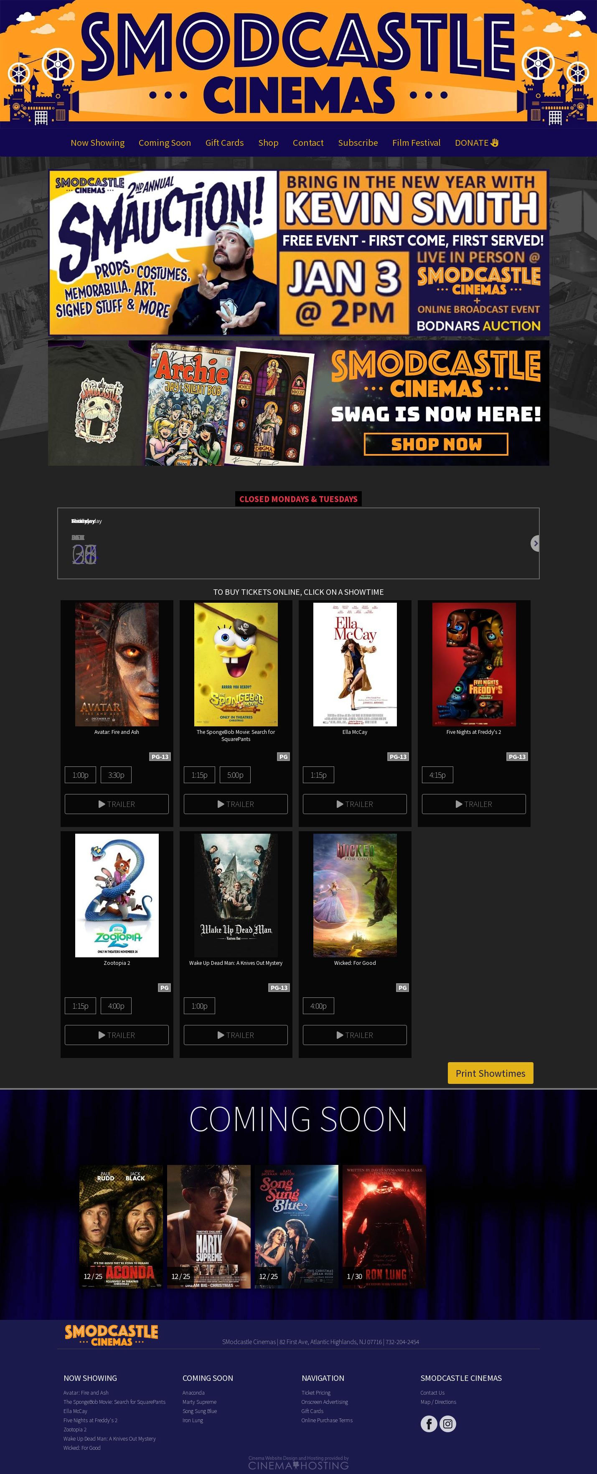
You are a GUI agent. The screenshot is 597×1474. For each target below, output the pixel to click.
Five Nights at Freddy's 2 (90, 1419)
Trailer (117, 803)
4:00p (116, 1005)
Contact (308, 142)
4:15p (437, 774)
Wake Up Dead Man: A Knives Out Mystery (110, 1438)
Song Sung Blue (200, 1410)
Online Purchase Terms (327, 1419)
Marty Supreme (199, 1401)
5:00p (235, 774)
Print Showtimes (491, 1073)
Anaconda (194, 1392)
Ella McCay (75, 1410)
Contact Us (433, 1392)
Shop (268, 142)
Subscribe (358, 142)
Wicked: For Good (82, 1447)
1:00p (80, 774)
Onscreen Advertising (325, 1401)
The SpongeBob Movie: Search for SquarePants (114, 1401)
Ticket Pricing (316, 1392)
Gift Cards (225, 142)
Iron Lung (193, 1419)
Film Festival (416, 142)
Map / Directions (438, 1401)
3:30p (116, 774)
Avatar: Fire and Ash (86, 1392)
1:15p (199, 774)
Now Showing (97, 142)
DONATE (477, 142)
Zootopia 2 (75, 1429)
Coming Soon (165, 142)
